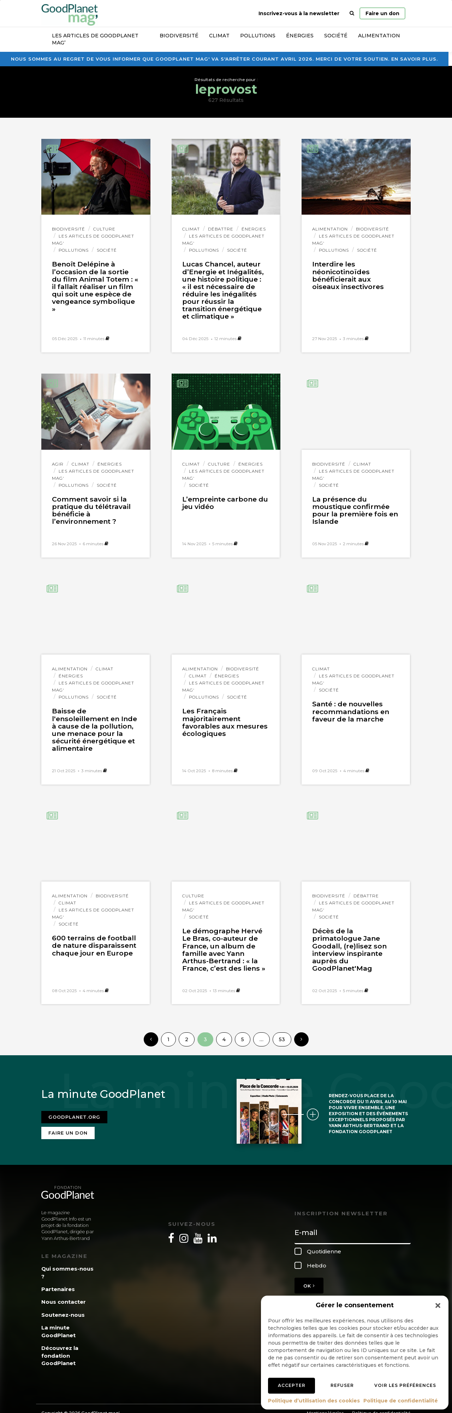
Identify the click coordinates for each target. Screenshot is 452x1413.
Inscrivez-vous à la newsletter (298, 13)
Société (335, 35)
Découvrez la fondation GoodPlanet (59, 1351)
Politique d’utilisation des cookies (314, 1400)
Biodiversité (179, 35)
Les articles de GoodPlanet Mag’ (95, 39)
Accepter (291, 1385)
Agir (58, 464)
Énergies (300, 35)
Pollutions (257, 35)
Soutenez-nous (63, 1310)
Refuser (342, 1385)
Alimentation (379, 35)
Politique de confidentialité (400, 1400)
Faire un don (382, 13)
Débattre (220, 229)
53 (282, 1039)
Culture (104, 229)
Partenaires (58, 1285)
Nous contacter (63, 1297)
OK (309, 1281)
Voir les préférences (405, 1385)
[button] (437, 1305)
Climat (219, 35)
